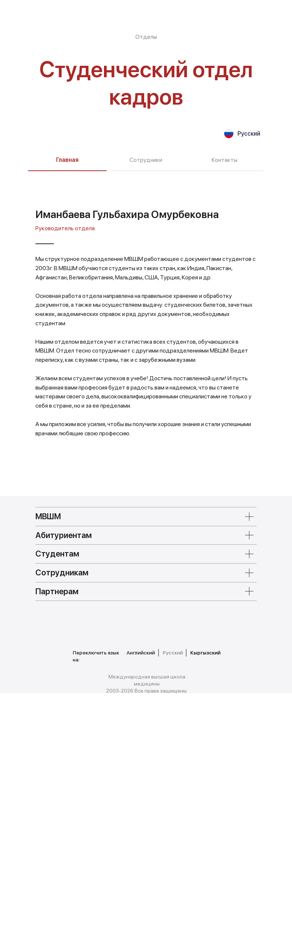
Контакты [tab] (224, 159)
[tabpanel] (146, 448)
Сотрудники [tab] (145, 159)
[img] (69, 860)
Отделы (146, 36)
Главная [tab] (67, 159)
